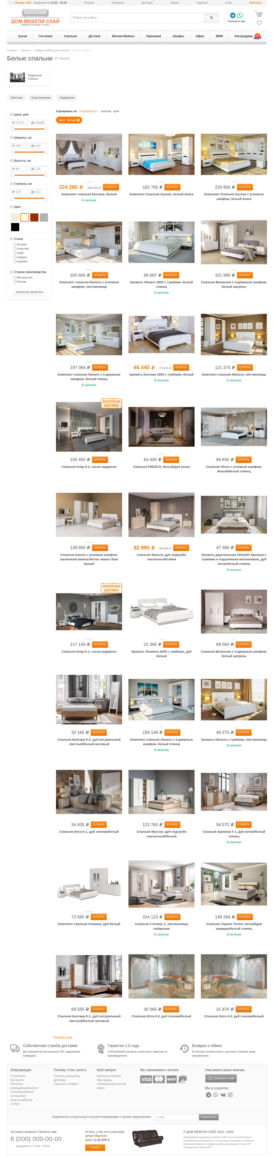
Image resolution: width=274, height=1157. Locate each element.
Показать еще (62, 1037)
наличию (106, 111)
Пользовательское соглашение (22, 1093)
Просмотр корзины (109, 1076)
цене (116, 111)
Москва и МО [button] (23, 2)
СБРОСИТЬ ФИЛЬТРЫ (29, 292)
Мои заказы (104, 1080)
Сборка (174, 2)
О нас (228, 2)
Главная (12, 50)
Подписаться (208, 1117)
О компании (18, 1076)
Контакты (255, 2)
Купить (111, 187)
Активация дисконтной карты (111, 1085)
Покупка (89, 2)
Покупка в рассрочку (67, 1076)
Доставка (147, 2)
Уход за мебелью (21, 1099)
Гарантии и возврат (66, 1083)
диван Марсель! (96, 1135)
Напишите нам (220, 1078)
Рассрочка (118, 2)
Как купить (17, 1080)
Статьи (14, 1103)
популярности (89, 111)
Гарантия (201, 2)
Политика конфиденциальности (24, 1085)
